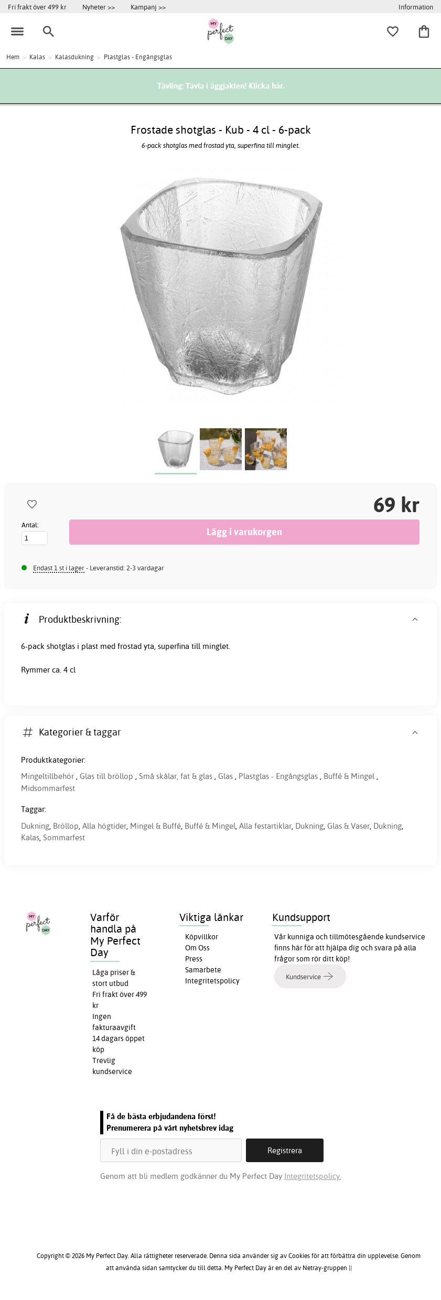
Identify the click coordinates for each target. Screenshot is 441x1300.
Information (416, 7)
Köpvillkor (201, 936)
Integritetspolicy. (312, 1176)
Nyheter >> (98, 7)
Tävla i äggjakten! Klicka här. (235, 86)
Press (193, 958)
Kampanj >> (148, 7)
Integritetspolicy (212, 980)
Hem (12, 57)
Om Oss (197, 947)
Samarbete (203, 969)
